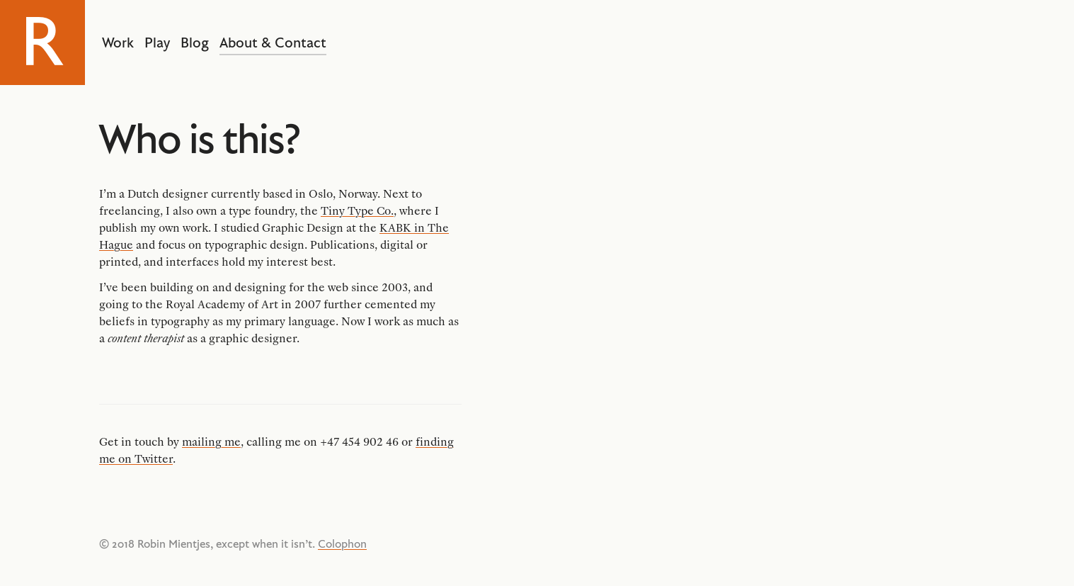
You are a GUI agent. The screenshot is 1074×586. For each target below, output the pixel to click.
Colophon (342, 543)
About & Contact (272, 42)
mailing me (211, 441)
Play (157, 42)
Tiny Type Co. (357, 210)
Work (118, 42)
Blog (195, 42)
